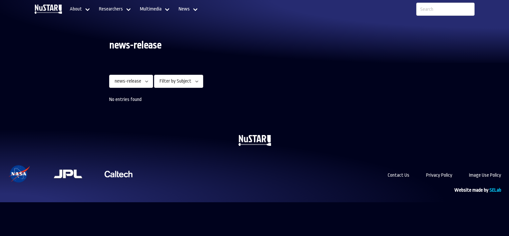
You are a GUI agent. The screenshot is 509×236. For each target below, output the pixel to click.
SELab (495, 190)
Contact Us (398, 175)
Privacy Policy (439, 175)
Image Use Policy (485, 175)
